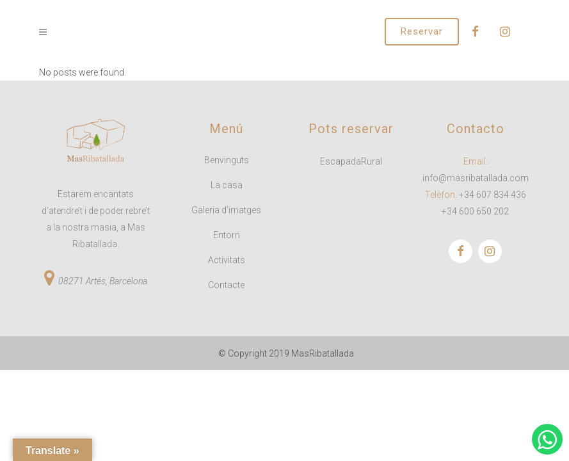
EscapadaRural (351, 161)
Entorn (226, 235)
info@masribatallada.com (475, 178)
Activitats (226, 260)
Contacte (226, 285)
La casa (227, 185)
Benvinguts (226, 160)
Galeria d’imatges (226, 210)
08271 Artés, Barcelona (102, 281)
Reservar (422, 31)
